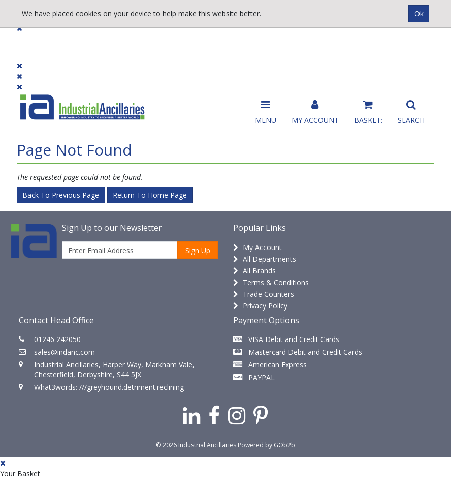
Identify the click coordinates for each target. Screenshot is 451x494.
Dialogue (93, 42)
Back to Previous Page (60, 195)
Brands (146, 42)
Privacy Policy (260, 306)
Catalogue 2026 (339, 46)
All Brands (254, 270)
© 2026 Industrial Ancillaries (196, 445)
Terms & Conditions (271, 282)
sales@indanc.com (64, 352)
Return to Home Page (150, 195)
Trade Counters (263, 294)
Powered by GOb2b (266, 445)
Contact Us (203, 42)
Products (37, 42)
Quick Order (410, 46)
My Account (257, 247)
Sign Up (197, 250)
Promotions (267, 42)
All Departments (264, 259)
